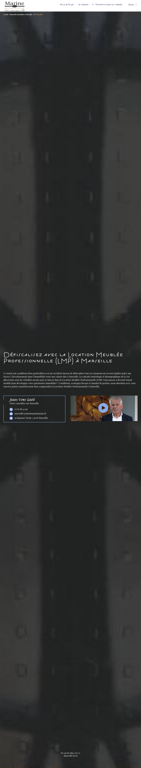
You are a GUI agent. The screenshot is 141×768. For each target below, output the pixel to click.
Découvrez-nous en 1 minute (109, 4)
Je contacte (84, 4)
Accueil (5, 14)
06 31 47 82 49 (64, 4)
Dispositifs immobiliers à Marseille (21, 14)
